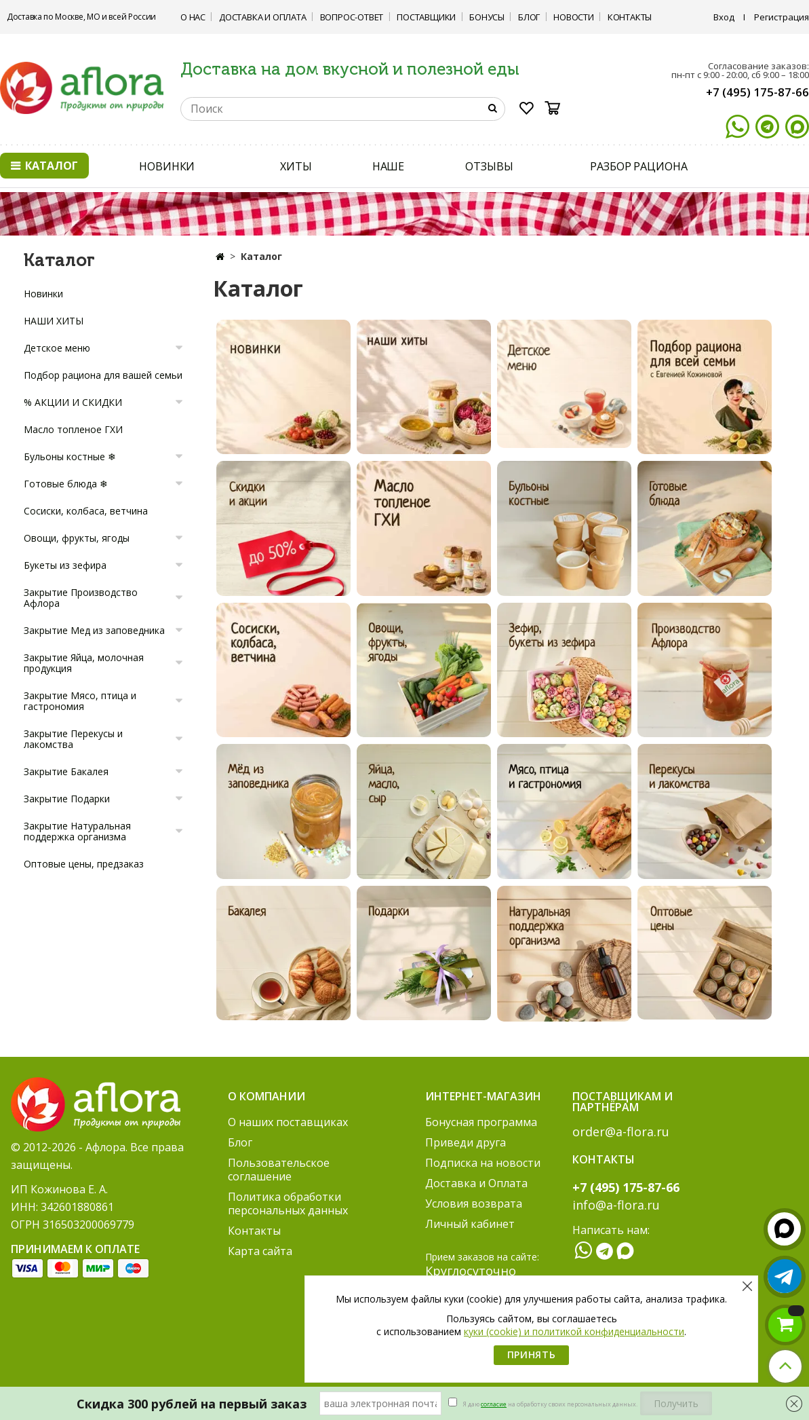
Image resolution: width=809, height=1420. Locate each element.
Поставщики (426, 17)
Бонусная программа (481, 1122)
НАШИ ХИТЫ (53, 320)
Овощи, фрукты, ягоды (77, 537)
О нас (192, 17)
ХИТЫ (296, 166)
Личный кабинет (470, 1224)
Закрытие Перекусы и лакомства (73, 739)
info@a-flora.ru (616, 1205)
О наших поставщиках (288, 1122)
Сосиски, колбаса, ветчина (86, 510)
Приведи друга (465, 1142)
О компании (266, 1096)
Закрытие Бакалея (66, 771)
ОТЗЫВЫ (489, 166)
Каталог (44, 165)
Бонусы (487, 17)
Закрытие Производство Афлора (81, 598)
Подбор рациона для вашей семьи (103, 375)
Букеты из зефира (65, 565)
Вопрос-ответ (352, 17)
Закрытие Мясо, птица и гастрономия (80, 701)
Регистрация (781, 17)
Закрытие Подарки (67, 798)
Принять (531, 1354)
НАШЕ (388, 166)
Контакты (630, 17)
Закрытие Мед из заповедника (94, 630)
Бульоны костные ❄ (70, 456)
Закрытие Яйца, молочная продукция (84, 663)
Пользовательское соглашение (279, 1169)
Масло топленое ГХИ (73, 429)
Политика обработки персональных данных (288, 1203)
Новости (573, 17)
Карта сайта (260, 1251)
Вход (723, 17)
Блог (529, 17)
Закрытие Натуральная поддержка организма (77, 831)
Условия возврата (473, 1203)
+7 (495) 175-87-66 (757, 92)
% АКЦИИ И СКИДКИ (73, 402)
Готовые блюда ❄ (66, 483)
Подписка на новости (482, 1163)
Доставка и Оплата (263, 17)
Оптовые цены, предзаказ (84, 863)
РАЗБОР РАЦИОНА (639, 166)
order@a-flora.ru (620, 1131)
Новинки (43, 293)
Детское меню (57, 347)
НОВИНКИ (167, 166)
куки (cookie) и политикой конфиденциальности (574, 1331)
